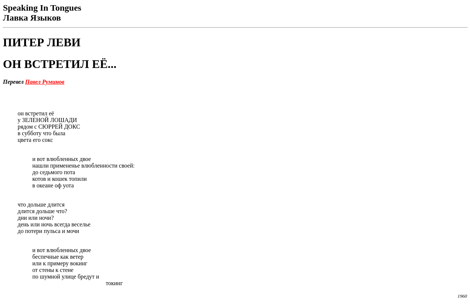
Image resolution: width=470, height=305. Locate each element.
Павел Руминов (45, 82)
